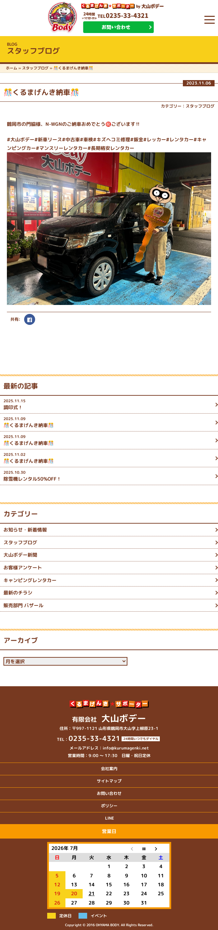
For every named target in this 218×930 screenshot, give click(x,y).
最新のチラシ (17, 592)
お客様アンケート (22, 567)
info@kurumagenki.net (126, 748)
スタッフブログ (200, 106)
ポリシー (109, 806)
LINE (109, 818)
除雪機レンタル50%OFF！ (108, 476)
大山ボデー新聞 (20, 554)
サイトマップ (109, 781)
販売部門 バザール (23, 605)
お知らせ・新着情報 (25, 529)
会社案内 (109, 769)
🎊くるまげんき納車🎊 (108, 422)
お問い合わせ (116, 27)
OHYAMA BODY (107, 924)
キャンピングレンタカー (29, 580)
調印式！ (108, 404)
